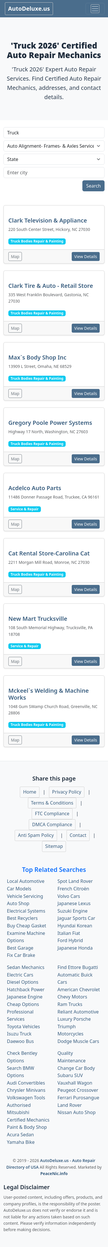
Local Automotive (25, 881)
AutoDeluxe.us (29, 8)
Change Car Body (76, 1068)
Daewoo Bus (20, 1041)
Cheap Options (23, 1004)
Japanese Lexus (74, 903)
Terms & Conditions (52, 803)
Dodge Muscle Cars (78, 1041)
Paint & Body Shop (27, 1127)
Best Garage (20, 948)
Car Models (19, 888)
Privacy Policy (66, 792)
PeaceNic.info (54, 1173)
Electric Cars (20, 975)
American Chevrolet (79, 989)
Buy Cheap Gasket (26, 925)
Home (29, 792)
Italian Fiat (69, 933)
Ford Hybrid (70, 940)
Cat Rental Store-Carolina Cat (49, 553)
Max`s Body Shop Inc (37, 357)
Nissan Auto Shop (77, 1112)
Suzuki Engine (73, 911)
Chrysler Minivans (26, 1090)
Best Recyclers (22, 918)
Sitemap (54, 846)
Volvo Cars (69, 896)
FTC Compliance (52, 813)
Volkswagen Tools (26, 1097)
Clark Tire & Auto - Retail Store (50, 286)
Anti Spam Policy (36, 835)
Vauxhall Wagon (75, 1083)
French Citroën (73, 888)
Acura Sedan (20, 1134)
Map (15, 256)
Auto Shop (18, 903)
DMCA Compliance (52, 824)
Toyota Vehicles (23, 1026)
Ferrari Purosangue (78, 1097)
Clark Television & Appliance (47, 220)
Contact (78, 835)
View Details (85, 256)
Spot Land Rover (75, 881)
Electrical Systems (26, 911)
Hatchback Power (26, 989)
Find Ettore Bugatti (78, 967)
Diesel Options (22, 982)
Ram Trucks (70, 1004)
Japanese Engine (25, 997)
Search (93, 186)
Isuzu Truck (19, 1034)
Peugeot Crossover (78, 1090)
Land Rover (70, 1105)
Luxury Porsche (74, 1019)
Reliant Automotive (78, 1012)
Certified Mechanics (28, 1120)
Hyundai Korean (75, 925)
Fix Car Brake (21, 955)
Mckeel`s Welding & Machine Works (48, 694)
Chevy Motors (72, 997)
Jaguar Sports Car (76, 918)
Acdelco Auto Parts (34, 488)
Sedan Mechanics (25, 967)
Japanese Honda (75, 948)
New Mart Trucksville (37, 618)
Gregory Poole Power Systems (50, 423)
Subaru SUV (70, 1075)
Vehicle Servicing (25, 896)
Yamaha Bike (21, 1142)
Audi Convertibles (26, 1083)
